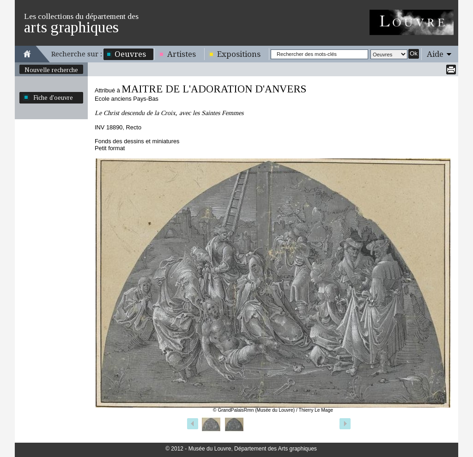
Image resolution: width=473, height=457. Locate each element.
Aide (435, 54)
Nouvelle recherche (51, 69)
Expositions (239, 54)
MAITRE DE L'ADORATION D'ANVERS (213, 89)
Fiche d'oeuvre (53, 97)
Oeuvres (130, 54)
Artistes (181, 54)
